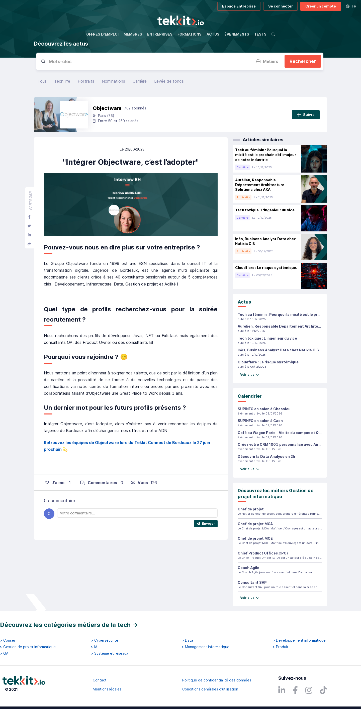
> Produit (280, 647)
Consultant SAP (252, 582)
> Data (187, 640)
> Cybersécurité (104, 640)
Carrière (140, 81)
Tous (42, 81)
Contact (100, 680)
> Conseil (8, 640)
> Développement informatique (299, 640)
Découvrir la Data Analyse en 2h (266, 456)
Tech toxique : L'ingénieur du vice (267, 338)
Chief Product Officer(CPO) (263, 553)
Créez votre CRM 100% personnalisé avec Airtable (283, 444)
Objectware (107, 108)
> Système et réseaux (109, 653)
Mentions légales (107, 689)
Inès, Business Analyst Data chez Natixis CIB (278, 350)
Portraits (86, 81)
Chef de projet (251, 509)
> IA (94, 647)
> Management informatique (205, 647)
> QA (4, 653)
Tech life (62, 81)
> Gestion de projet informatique (28, 647)
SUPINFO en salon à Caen (260, 420)
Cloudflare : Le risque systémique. (269, 362)
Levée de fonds (169, 81)
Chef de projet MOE (255, 538)
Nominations (113, 81)
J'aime (54, 482)
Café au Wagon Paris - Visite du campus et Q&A (281, 433)
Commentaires (98, 482)
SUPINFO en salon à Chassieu (264, 409)
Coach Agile (248, 567)
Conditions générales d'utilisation (210, 689)
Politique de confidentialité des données (216, 680)
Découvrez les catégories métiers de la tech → (69, 624)
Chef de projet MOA (255, 524)
